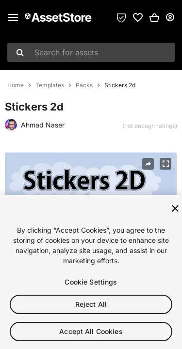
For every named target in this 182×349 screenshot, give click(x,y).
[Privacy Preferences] (121, 17)
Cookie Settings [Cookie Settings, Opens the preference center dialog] (91, 284)
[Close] (175, 210)
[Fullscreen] (165, 164)
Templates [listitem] (49, 85)
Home (15, 85)
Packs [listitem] (84, 85)
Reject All (91, 306)
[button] (154, 17)
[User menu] (170, 17)
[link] (138, 17)
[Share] (148, 164)
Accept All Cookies (91, 333)
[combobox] (91, 52)
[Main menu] (13, 17)
